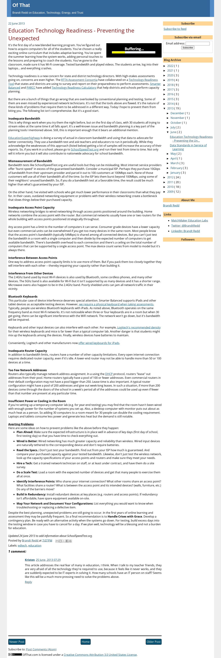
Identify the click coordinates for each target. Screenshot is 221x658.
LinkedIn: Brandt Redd (185, 231)
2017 (170, 89)
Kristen (30, 560)
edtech (22, 545)
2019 (170, 80)
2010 (170, 187)
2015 (170, 99)
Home (86, 642)
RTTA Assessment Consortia (79, 80)
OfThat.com (30, 655)
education (34, 545)
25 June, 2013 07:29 (48, 560)
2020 (170, 75)
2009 (170, 192)
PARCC (31, 88)
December (178, 113)
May (174, 154)
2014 (170, 104)
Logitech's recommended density (139, 327)
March (175, 163)
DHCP (109, 374)
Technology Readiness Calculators (74, 88)
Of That (21, 5)
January (176, 173)
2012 (170, 177)
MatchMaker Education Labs (189, 220)
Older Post (154, 642)
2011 (170, 182)
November (178, 118)
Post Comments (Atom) (41, 649)
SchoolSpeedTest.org (85, 149)
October (176, 123)
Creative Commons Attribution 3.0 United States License (100, 655)
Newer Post (16, 642)
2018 (170, 85)
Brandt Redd (171, 205)
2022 (170, 66)
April (174, 158)
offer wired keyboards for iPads (98, 343)
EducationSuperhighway (24, 138)
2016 (170, 94)
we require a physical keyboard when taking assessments (116, 304)
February (177, 168)
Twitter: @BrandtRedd (185, 226)
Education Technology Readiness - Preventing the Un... (191, 139)
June (174, 132)
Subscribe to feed (175, 29)
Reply (28, 582)
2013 (170, 108)
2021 (170, 70)
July (173, 127)
